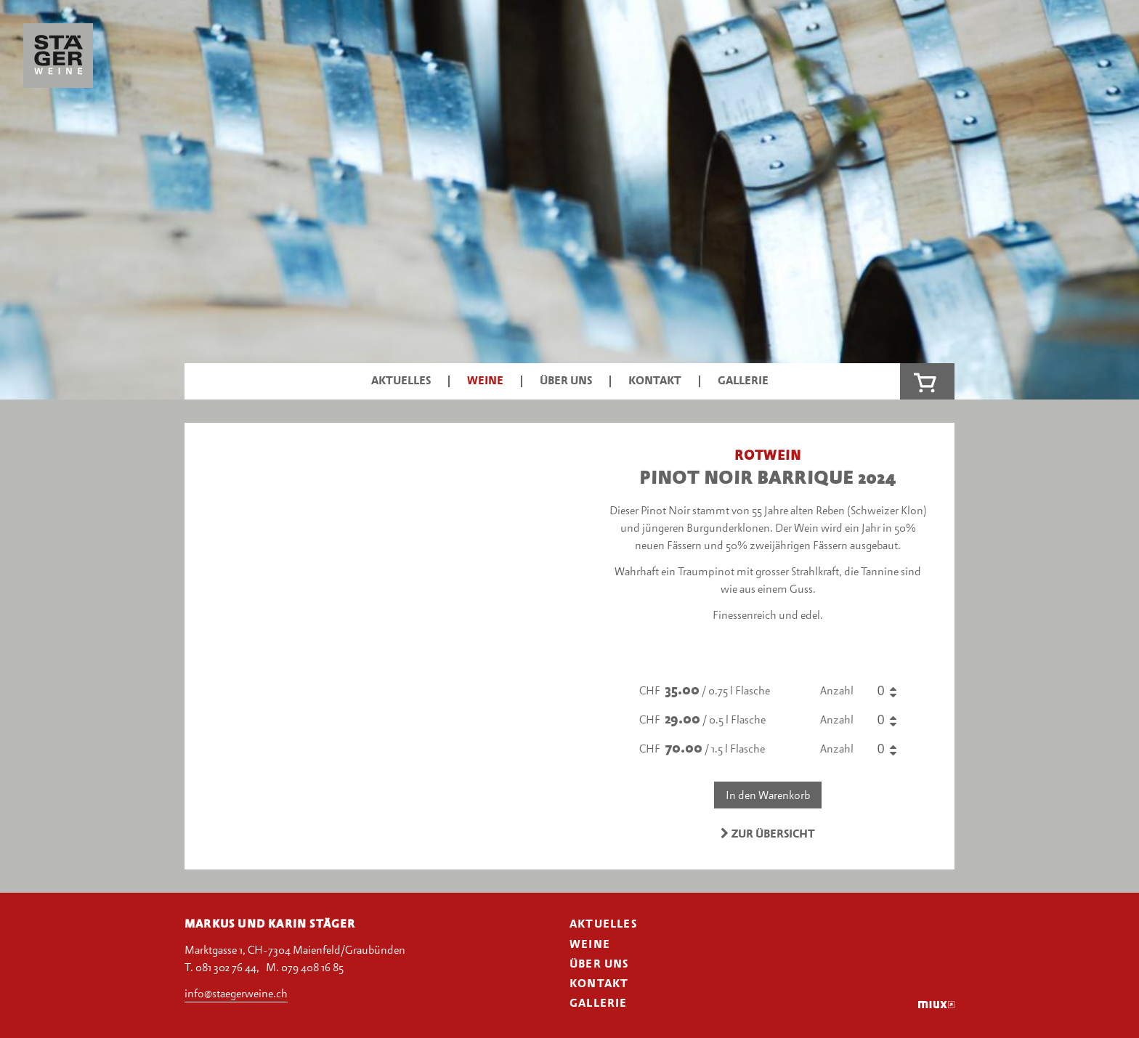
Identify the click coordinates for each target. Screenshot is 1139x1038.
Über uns (566, 381)
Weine (485, 381)
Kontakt (654, 381)
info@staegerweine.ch (236, 994)
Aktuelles (401, 381)
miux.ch (936, 1004)
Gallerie (743, 381)
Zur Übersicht (768, 833)
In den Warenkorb (768, 796)
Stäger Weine (58, 59)
